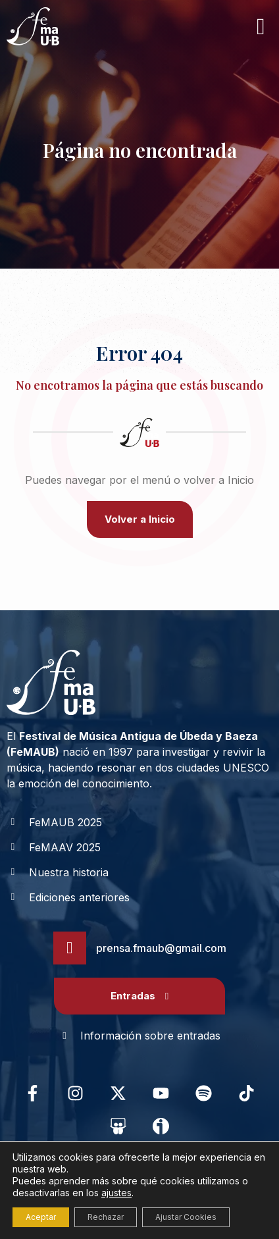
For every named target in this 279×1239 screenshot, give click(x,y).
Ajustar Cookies (185, 1217)
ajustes (116, 1192)
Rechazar (106, 1217)
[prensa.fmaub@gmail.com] (69, 948)
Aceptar (41, 1217)
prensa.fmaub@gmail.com (161, 948)
